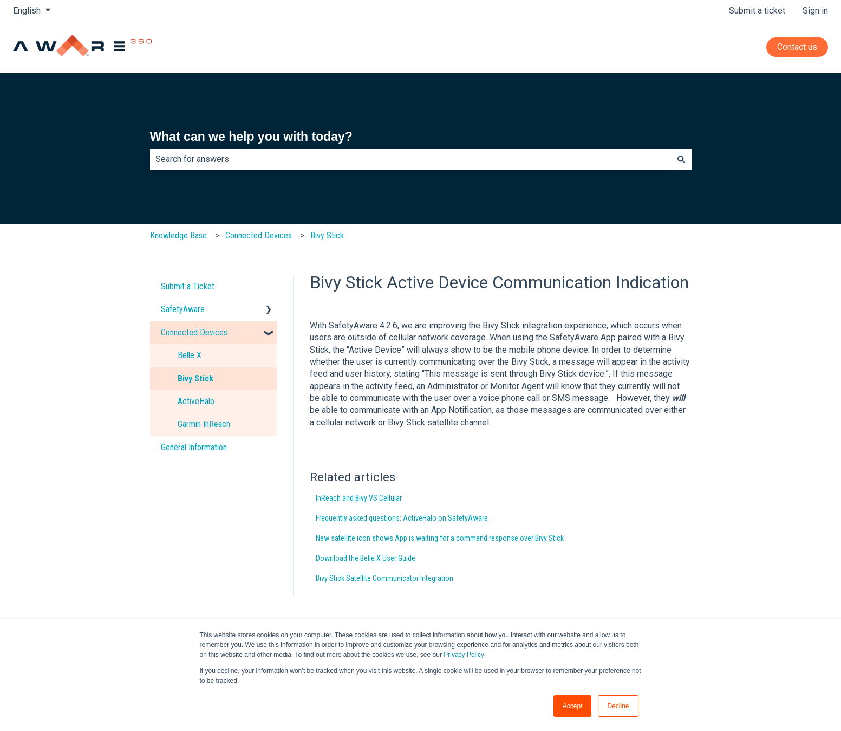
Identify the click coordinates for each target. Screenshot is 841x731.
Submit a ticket (757, 10)
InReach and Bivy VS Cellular (359, 498)
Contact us (797, 47)
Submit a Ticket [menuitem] (187, 286)
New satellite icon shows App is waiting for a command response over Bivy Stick (440, 538)
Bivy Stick (327, 235)
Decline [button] (618, 706)
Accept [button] (573, 706)
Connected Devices (258, 235)
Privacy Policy (464, 654)
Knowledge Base (178, 235)
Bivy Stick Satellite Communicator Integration (384, 578)
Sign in (815, 10)
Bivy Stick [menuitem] (195, 378)
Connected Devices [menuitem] (194, 332)
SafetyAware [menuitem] (183, 309)
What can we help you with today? (251, 137)
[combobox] (410, 159)
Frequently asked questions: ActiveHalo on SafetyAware (402, 518)
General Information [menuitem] (194, 447)
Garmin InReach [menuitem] (204, 424)
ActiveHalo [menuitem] (196, 401)
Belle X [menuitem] (189, 355)
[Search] (681, 159)
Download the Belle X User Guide (365, 558)
